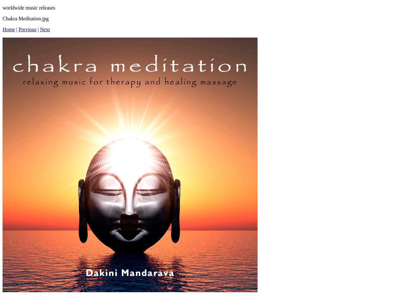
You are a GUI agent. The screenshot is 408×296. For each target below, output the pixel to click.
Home (9, 29)
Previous (27, 29)
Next (45, 29)
